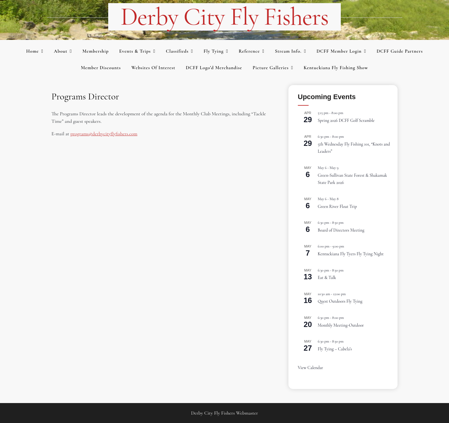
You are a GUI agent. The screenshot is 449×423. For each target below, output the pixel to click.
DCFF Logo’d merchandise (214, 67)
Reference (249, 51)
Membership (95, 51)
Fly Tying (214, 51)
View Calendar (310, 367)
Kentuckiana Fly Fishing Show (336, 67)
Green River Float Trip (337, 206)
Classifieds (177, 51)
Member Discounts (101, 67)
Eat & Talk (327, 277)
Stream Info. (288, 51)
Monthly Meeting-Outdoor (341, 325)
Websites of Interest (153, 67)
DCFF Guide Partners (400, 51)
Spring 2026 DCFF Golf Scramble (346, 120)
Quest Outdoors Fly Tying (340, 301)
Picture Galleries (270, 67)
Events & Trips (135, 51)
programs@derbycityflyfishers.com (104, 134)
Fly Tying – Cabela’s (335, 349)
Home (32, 51)
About (60, 51)
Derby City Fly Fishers (225, 17)
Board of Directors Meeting (341, 230)
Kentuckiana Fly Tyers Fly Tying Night (351, 254)
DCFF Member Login (338, 51)
